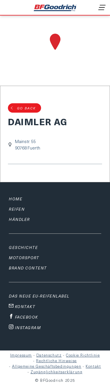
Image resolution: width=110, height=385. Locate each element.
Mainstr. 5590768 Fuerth (27, 144)
